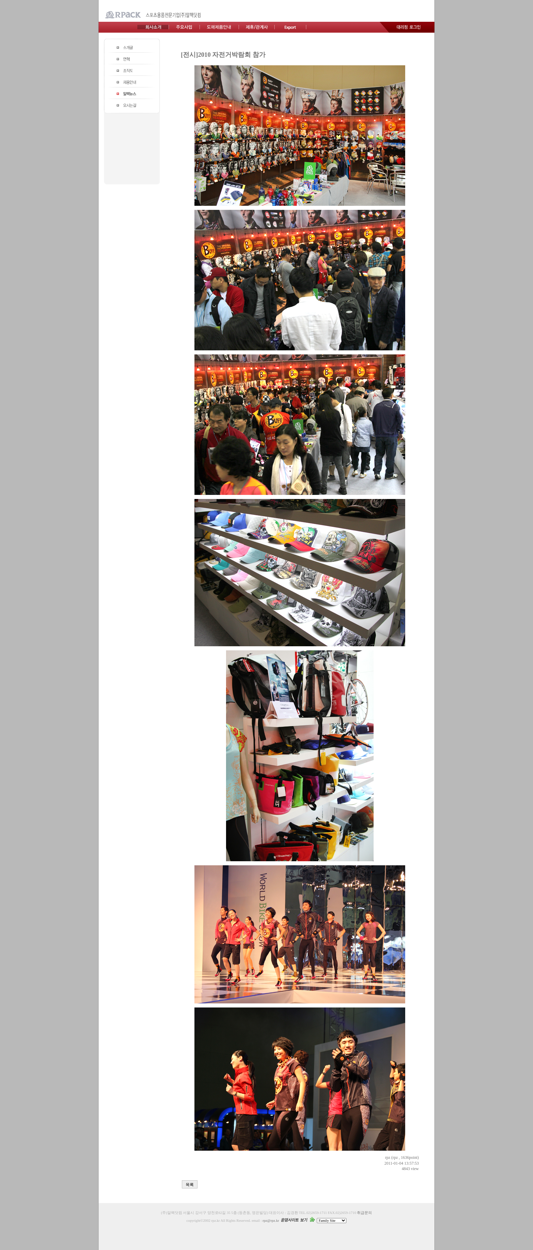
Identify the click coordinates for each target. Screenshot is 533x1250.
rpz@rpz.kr (270, 1220)
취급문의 (364, 1213)
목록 (190, 1184)
